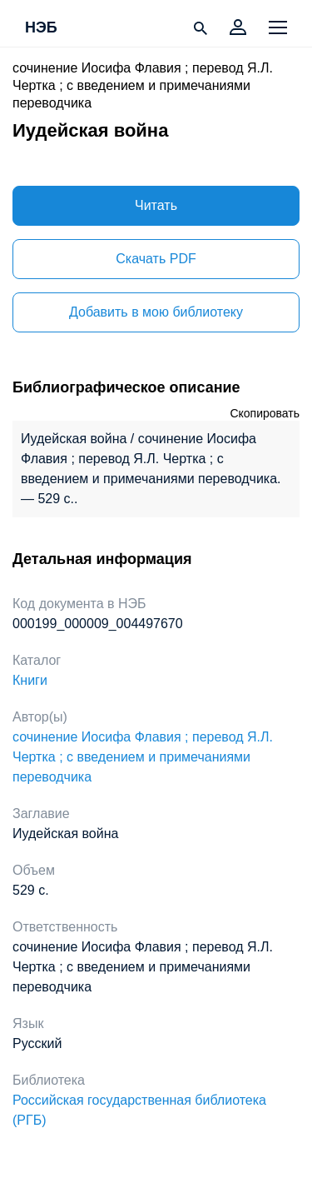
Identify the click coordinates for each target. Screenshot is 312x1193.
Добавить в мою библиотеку (156, 312)
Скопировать (265, 413)
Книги (29, 680)
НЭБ (41, 28)
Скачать (156, 259)
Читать (156, 205)
